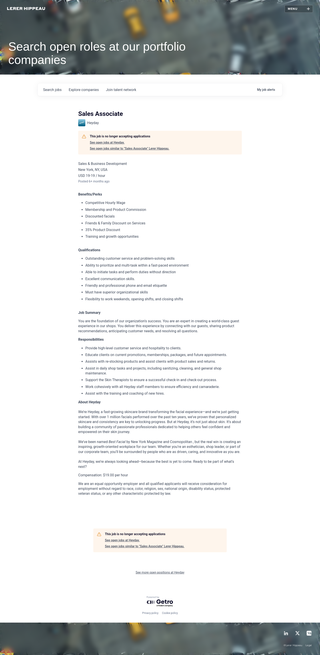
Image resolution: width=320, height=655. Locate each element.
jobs (52, 90)
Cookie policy (170, 613)
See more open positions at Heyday (160, 572)
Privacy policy (150, 613)
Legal (309, 645)
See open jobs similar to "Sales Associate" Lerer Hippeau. (129, 148)
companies (84, 90)
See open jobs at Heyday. (107, 142)
